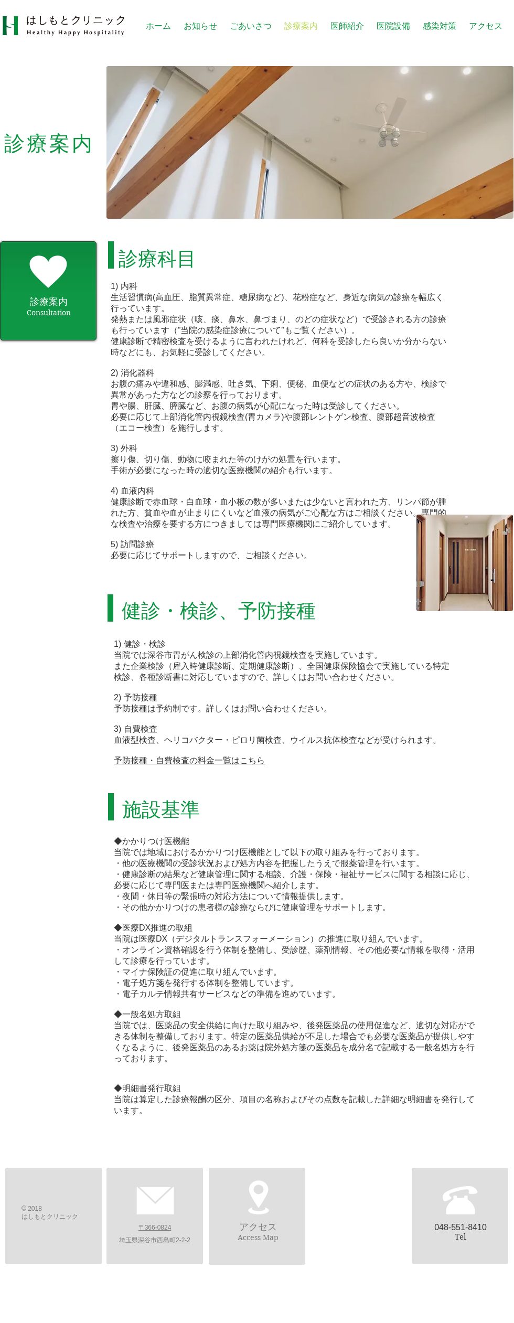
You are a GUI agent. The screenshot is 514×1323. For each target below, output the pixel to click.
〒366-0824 (155, 1227)
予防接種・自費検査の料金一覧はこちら (189, 760)
